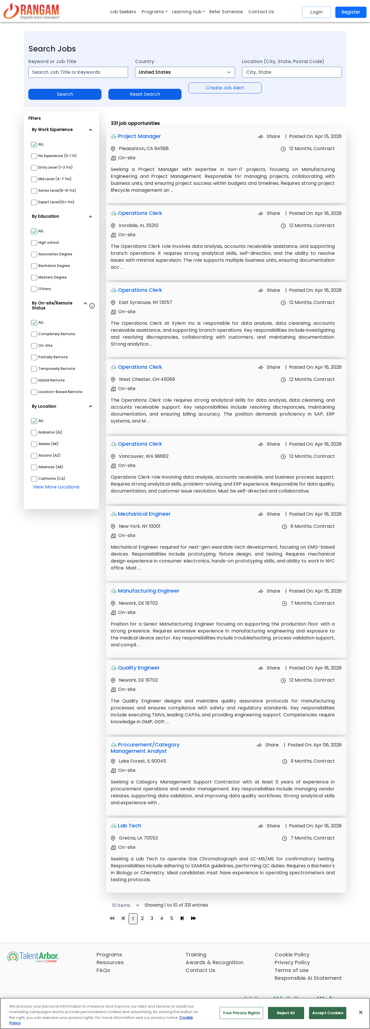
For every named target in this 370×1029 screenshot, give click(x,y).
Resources (110, 962)
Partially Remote (53, 357)
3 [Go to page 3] (152, 918)
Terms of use (292, 970)
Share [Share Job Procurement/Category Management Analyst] (268, 745)
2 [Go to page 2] (142, 918)
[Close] (360, 1012)
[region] (185, 1013)
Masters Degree (52, 277)
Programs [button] (153, 12)
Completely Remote (56, 333)
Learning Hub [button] (186, 12)
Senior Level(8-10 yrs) (57, 190)
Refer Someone (226, 12)
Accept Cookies (327, 1013)
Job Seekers (123, 12)
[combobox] (78, 72)
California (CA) (51, 478)
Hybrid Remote (51, 380)
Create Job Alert (225, 87)
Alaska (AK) (48, 443)
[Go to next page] (182, 918)
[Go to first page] (112, 918)
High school (48, 242)
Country (144, 61)
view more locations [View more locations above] (56, 487)
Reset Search (145, 94)
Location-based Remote (60, 391)
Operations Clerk (140, 213)
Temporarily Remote (56, 368)
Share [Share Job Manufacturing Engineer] (269, 591)
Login (316, 12)
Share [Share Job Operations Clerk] (269, 213)
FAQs (103, 970)
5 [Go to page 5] (171, 918)
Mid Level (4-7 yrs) (55, 178)
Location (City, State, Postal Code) (283, 61)
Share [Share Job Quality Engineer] (269, 668)
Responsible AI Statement (308, 978)
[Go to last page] (193, 918)
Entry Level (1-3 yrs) (55, 167)
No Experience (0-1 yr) (57, 155)
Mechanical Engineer (144, 513)
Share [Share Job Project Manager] (269, 136)
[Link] (31, 11)
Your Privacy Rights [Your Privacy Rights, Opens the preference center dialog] (241, 1013)
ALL (41, 144)
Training (196, 954)
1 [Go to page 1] (133, 918)
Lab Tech (129, 825)
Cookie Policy (292, 954)
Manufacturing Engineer (149, 590)
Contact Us (261, 12)
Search (65, 94)
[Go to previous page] (123, 918)
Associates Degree (55, 254)
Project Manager (139, 136)
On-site (45, 345)
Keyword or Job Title (52, 61)
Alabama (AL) (50, 432)
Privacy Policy (292, 962)
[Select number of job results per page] (123, 905)
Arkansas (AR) (50, 466)
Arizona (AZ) (49, 455)
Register (351, 12)
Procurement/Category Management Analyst (145, 748)
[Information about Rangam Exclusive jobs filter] (92, 305)
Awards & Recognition (214, 962)
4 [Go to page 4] (161, 918)
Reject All (286, 1013)
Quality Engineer (139, 667)
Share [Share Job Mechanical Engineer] (269, 514)
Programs (109, 954)
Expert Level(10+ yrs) (56, 202)
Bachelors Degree (54, 265)
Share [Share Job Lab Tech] (269, 826)
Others (44, 288)
